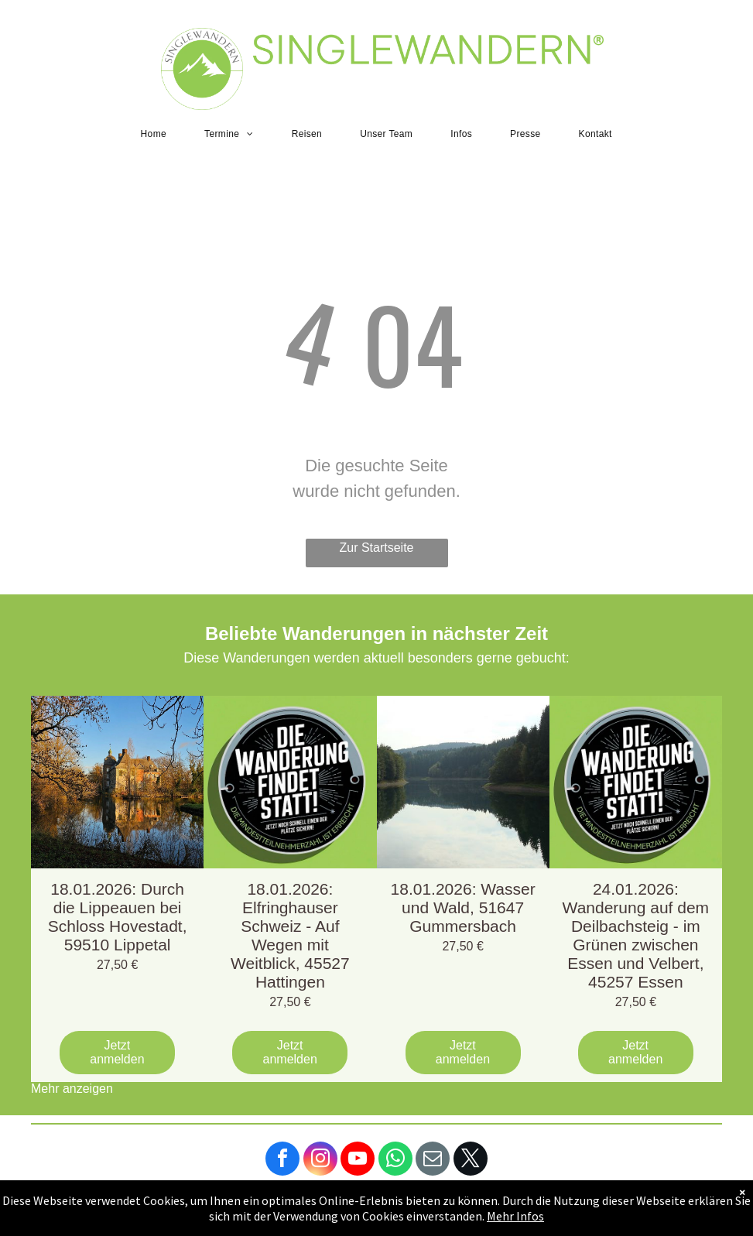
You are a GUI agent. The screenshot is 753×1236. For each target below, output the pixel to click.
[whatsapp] (395, 1161)
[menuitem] (159, 134)
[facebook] (282, 1161)
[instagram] (320, 1161)
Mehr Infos (515, 1216)
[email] (433, 1161)
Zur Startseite (376, 547)
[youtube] (358, 1161)
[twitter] (471, 1161)
